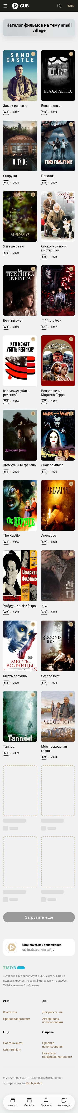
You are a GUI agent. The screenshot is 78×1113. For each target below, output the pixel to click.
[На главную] (20, 6)
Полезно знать (13, 1043)
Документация (52, 1012)
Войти (70, 5)
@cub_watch (33, 1083)
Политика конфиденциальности (57, 1055)
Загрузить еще (39, 917)
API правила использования (52, 1020)
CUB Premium (12, 1049)
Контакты (10, 1012)
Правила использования (52, 1044)
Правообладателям (16, 1019)
